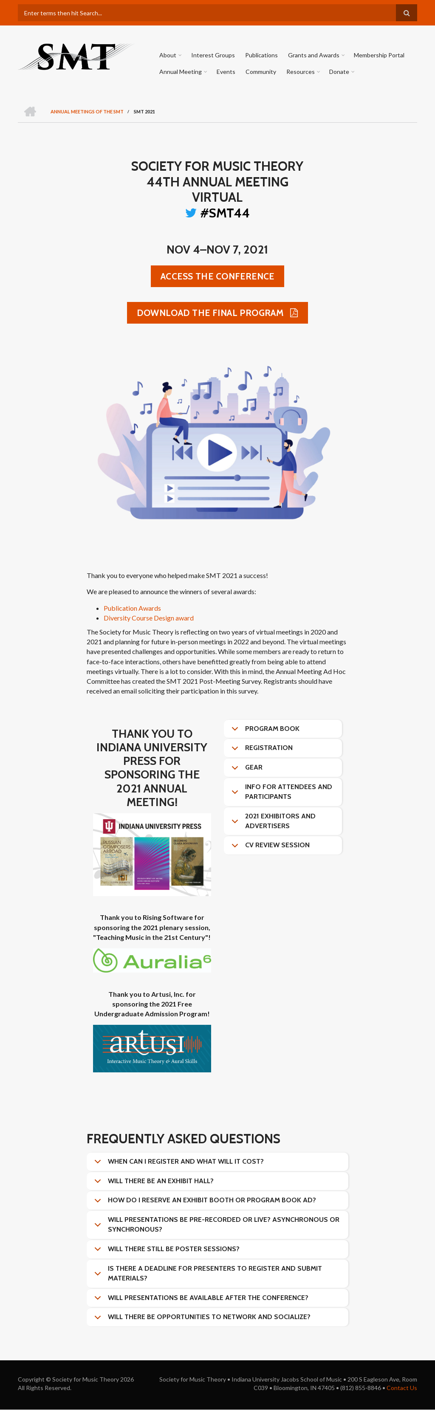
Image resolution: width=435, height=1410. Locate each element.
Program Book (264, 732)
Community (260, 71)
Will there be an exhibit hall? (152, 1184)
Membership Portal (378, 55)
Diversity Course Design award (149, 618)
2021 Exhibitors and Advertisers (272, 823)
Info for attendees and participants (280, 794)
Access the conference (217, 276)
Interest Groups (212, 55)
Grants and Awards (313, 55)
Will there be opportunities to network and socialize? (201, 1320)
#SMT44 (225, 213)
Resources (300, 71)
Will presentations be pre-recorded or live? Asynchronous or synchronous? (215, 1227)
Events (225, 71)
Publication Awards (132, 608)
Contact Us (402, 1388)
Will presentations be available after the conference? (199, 1301)
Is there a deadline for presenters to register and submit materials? (206, 1275)
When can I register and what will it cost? (177, 1164)
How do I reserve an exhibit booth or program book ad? (203, 1203)
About (167, 55)
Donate (339, 71)
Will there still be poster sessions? (165, 1252)
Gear (246, 770)
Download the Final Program (211, 313)
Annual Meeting (180, 71)
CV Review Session (269, 848)
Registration (261, 751)
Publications (261, 55)
